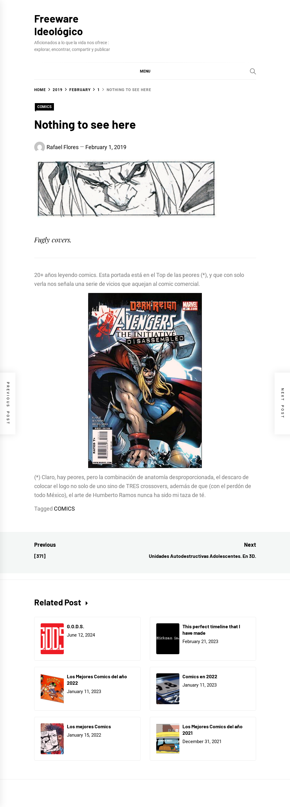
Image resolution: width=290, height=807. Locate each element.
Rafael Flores (63, 147)
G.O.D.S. (75, 626)
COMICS (44, 107)
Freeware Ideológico (58, 24)
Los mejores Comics (89, 726)
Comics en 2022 (199, 676)
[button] (145, 71)
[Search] (253, 71)
